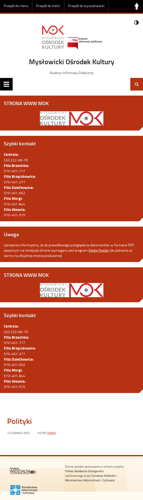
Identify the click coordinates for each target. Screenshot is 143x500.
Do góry (136, 6)
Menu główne (6, 84)
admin (51, 433)
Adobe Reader (98, 250)
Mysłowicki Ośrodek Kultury (71, 61)
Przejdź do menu (16, 5)
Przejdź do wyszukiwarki (86, 5)
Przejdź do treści (48, 5)
